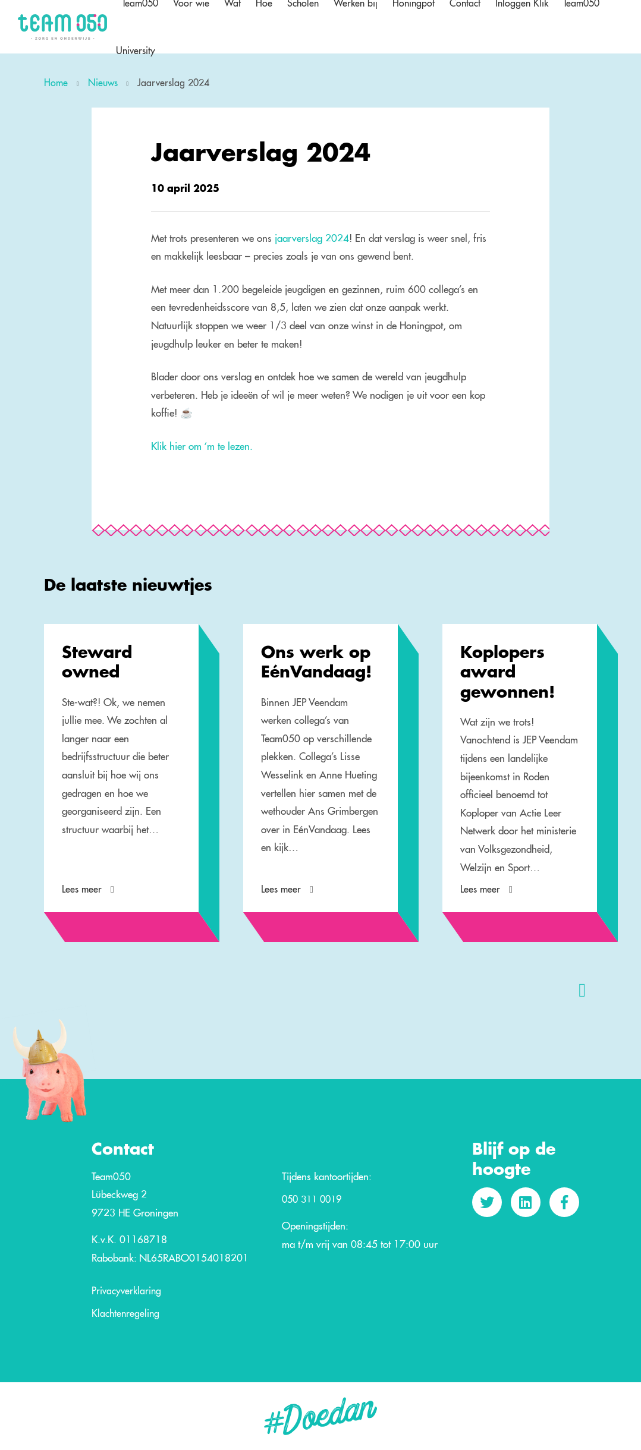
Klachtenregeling (125, 1314)
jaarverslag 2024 (312, 238)
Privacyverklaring (126, 1291)
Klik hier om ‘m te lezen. (202, 446)
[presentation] (582, 989)
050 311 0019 (311, 1199)
